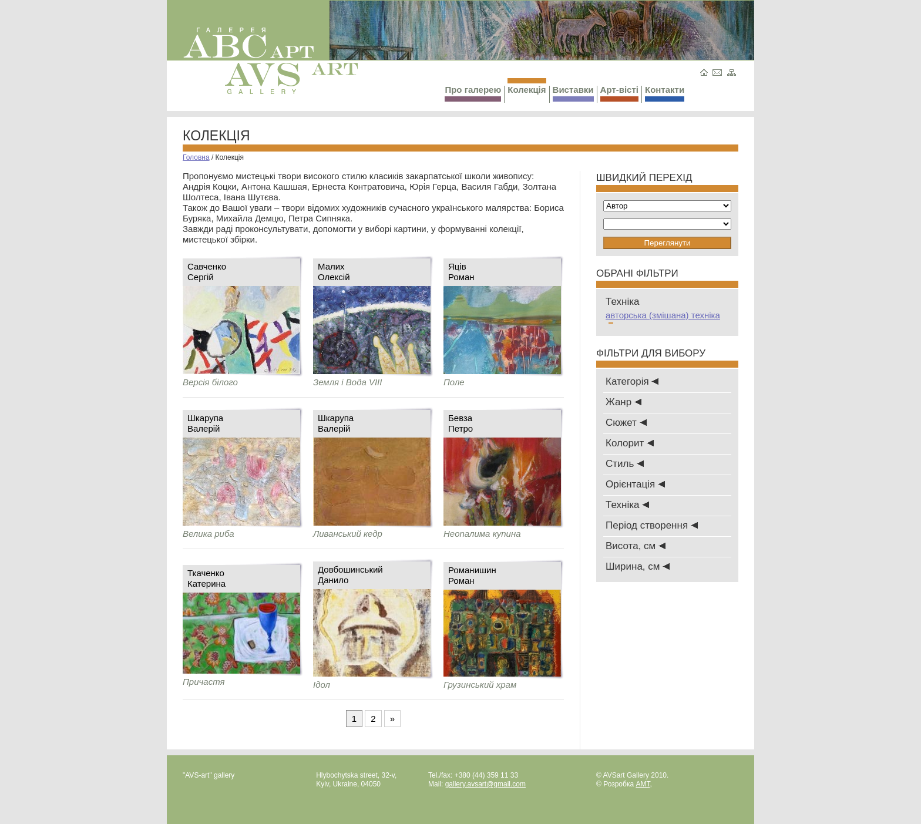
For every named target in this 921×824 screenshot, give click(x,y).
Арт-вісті (619, 93)
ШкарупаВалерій (205, 423)
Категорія (632, 381)
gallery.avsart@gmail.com (485, 784)
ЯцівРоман (461, 271)
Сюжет (626, 422)
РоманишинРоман (472, 575)
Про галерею (473, 93)
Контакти (664, 93)
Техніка (627, 504)
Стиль (625, 463)
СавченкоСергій (206, 271)
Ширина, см (638, 566)
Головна (196, 157)
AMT (643, 784)
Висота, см (635, 545)
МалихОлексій (334, 271)
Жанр (623, 402)
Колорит (630, 443)
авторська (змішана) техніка (663, 317)
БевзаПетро (460, 423)
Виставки (573, 93)
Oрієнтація (635, 484)
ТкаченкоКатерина (206, 578)
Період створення (652, 525)
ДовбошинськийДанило (350, 574)
